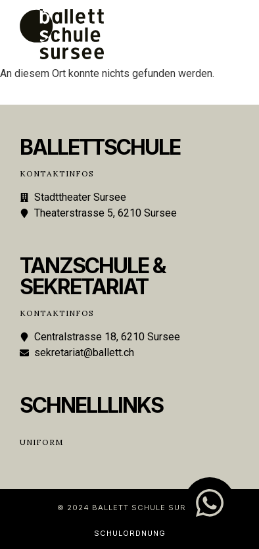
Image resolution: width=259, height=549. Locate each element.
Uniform (41, 442)
